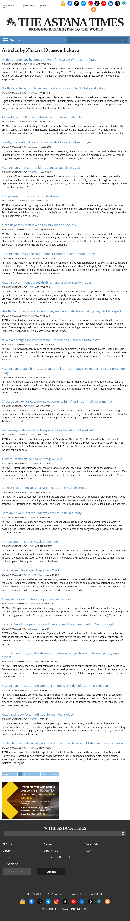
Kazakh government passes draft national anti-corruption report (47, 282)
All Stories (8, 844)
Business (32, 147)
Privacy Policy (77, 893)
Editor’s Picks (51, 850)
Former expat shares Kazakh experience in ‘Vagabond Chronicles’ (48, 430)
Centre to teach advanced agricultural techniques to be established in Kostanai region (62, 743)
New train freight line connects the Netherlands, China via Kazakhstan (51, 340)
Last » (55, 774)
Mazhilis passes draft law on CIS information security (39, 225)
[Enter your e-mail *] (17, 871)
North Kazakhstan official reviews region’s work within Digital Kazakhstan (53, 88)
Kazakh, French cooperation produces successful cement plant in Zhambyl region (59, 624)
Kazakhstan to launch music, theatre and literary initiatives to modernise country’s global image (64, 371)
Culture (31, 64)
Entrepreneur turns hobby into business (30, 196)
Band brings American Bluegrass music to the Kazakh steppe (44, 488)
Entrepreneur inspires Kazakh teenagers (30, 541)
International (34, 229)
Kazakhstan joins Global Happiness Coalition (33, 570)
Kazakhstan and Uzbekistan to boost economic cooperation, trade (48, 254)
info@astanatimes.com (73, 909)
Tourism (31, 406)
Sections (15, 40)
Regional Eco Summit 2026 (58, 856)
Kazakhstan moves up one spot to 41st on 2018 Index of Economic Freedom (55, 686)
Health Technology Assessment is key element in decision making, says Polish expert (61, 311)
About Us (97, 893)
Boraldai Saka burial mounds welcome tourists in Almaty (42, 513)
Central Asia (33, 258)
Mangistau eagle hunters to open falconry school (36, 599)
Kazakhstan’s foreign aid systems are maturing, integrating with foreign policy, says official (60, 655)
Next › (45, 774)
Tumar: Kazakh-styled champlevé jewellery (32, 459)
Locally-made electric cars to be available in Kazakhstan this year (47, 142)
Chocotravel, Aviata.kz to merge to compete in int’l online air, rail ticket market (57, 401)
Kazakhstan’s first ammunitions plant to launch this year (41, 167)
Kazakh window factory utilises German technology (38, 714)
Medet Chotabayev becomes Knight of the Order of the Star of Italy (49, 60)
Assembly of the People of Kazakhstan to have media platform (46, 117)
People (31, 201)
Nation (31, 93)
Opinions (8, 856)
